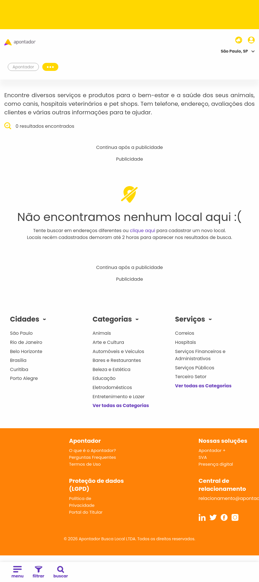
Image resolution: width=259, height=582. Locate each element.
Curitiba (19, 369)
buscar (60, 572)
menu (17, 572)
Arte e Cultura (108, 342)
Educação (104, 378)
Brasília (18, 360)
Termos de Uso (85, 464)
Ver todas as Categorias (121, 405)
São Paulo (21, 333)
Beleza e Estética (112, 369)
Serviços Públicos (194, 367)
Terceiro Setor (190, 376)
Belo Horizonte (26, 351)
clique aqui (142, 230)
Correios (184, 333)
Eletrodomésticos (112, 387)
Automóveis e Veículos (118, 351)
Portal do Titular (86, 512)
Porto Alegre (24, 378)
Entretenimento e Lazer (119, 396)
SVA (203, 457)
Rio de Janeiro (26, 342)
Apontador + (212, 450)
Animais (102, 333)
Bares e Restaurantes (117, 360)
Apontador (23, 67)
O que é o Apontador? (92, 450)
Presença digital (216, 464)
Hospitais (185, 342)
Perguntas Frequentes (92, 457)
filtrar (38, 572)
